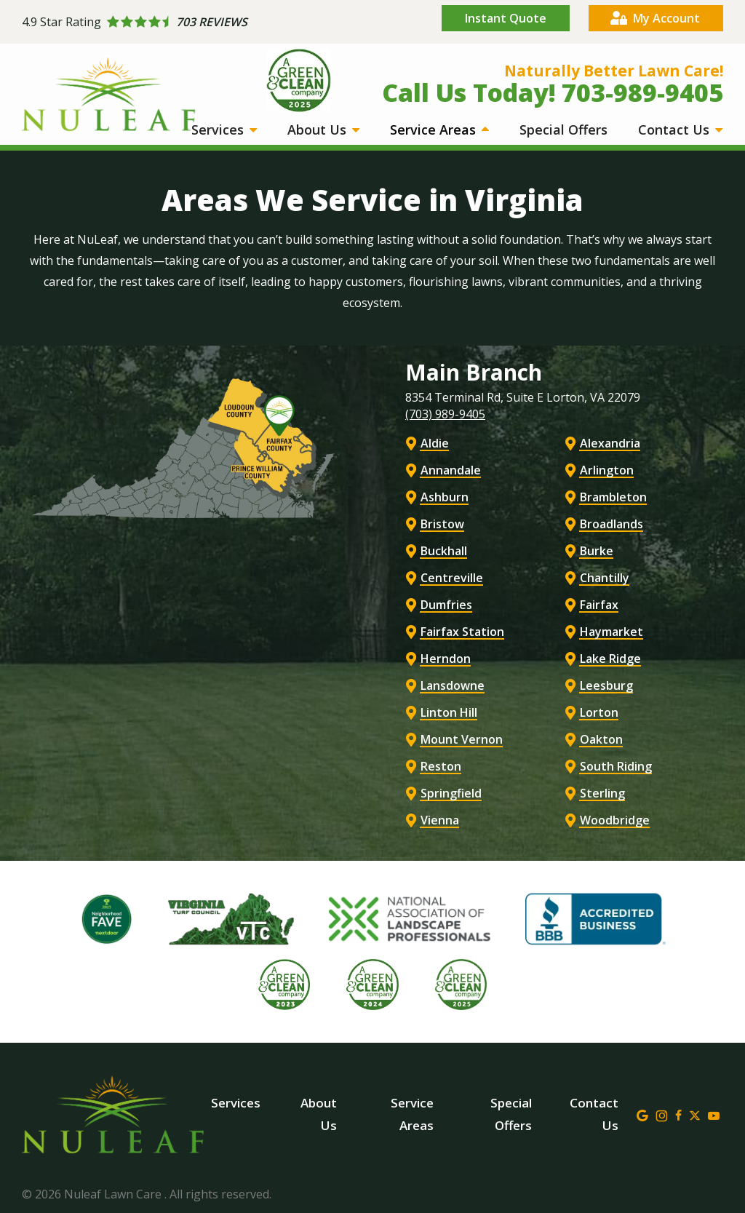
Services (219, 129)
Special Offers (563, 129)
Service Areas (434, 129)
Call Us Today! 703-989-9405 (552, 92)
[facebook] (678, 1114)
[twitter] (694, 1114)
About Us (318, 129)
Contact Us (675, 129)
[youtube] (713, 1114)
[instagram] (662, 1114)
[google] (642, 1114)
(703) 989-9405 (445, 414)
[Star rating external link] (197, 22)
